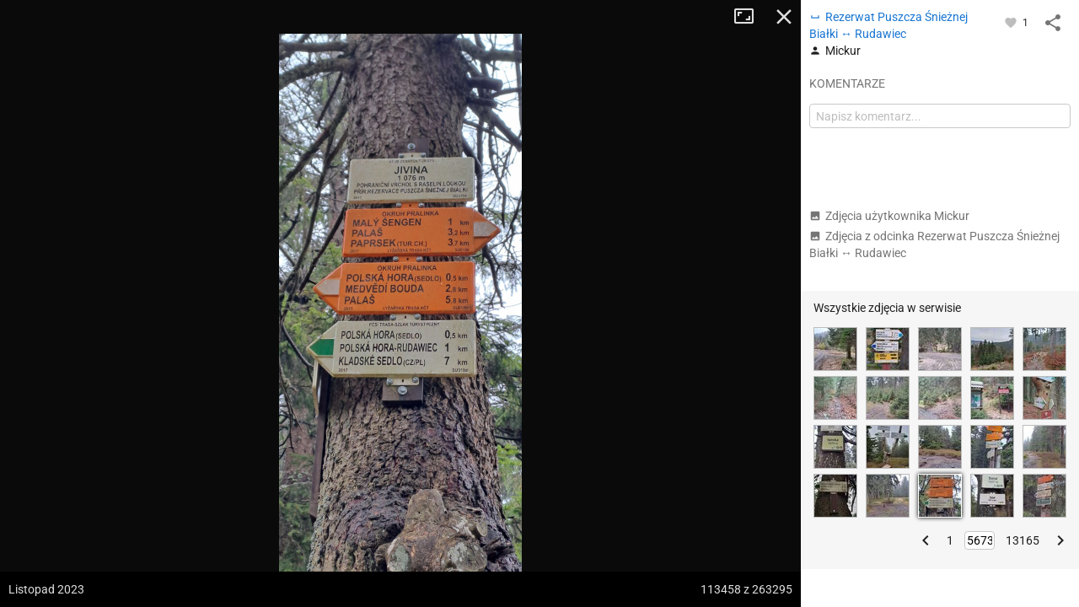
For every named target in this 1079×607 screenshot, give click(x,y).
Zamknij (784, 17)
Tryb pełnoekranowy (750, 17)
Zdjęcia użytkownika (889, 216)
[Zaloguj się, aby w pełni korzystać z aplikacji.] (1012, 22)
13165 (1022, 540)
